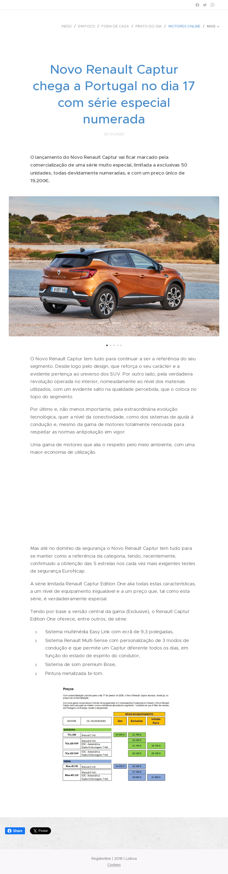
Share (15, 831)
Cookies (114, 865)
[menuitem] (70, 26)
